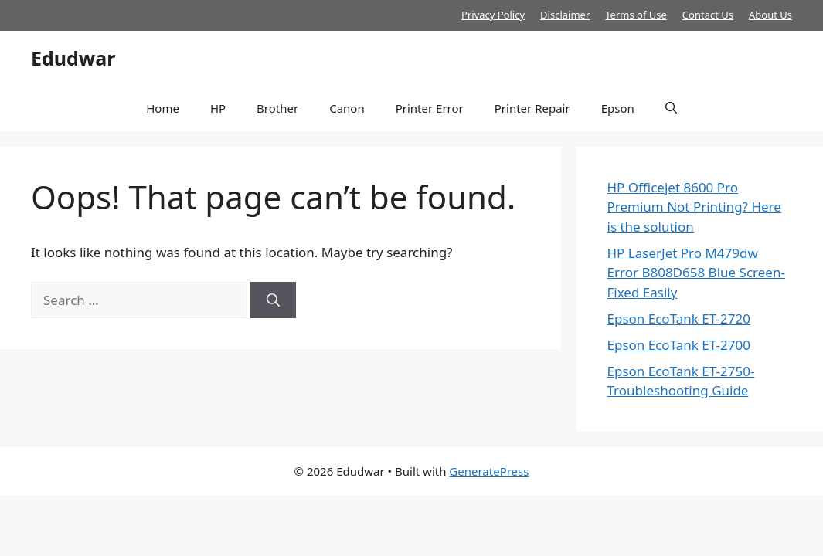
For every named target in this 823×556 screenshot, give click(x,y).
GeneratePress (489, 471)
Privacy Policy (493, 15)
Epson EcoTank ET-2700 (678, 345)
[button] (671, 108)
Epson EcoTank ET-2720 (678, 318)
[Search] (273, 300)
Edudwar (73, 58)
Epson (617, 108)
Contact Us (707, 15)
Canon (347, 108)
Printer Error (430, 108)
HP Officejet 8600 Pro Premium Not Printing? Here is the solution (694, 207)
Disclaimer (565, 15)
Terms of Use (636, 15)
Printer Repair (532, 108)
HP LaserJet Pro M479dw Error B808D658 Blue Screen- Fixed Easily (696, 272)
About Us (770, 15)
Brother (277, 108)
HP (218, 108)
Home (162, 108)
